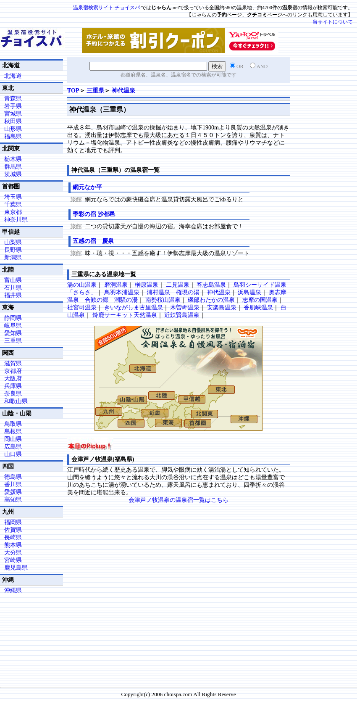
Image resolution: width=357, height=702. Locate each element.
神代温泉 (123, 90)
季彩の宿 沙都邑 (97, 214)
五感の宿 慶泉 (93, 241)
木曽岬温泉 (185, 307)
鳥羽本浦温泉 (121, 292)
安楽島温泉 (221, 307)
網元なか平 (87, 187)
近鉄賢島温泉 (182, 315)
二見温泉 (177, 285)
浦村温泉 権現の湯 (173, 292)
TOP (73, 90)
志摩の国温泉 (260, 300)
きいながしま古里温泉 (133, 307)
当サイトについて (332, 22)
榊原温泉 (146, 285)
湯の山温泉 (82, 285)
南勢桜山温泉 (163, 300)
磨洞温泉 (116, 285)
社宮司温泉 (82, 307)
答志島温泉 (211, 285)
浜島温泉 (249, 292)
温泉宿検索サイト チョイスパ (106, 8)
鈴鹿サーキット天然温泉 (124, 315)
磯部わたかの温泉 (211, 300)
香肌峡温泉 (258, 307)
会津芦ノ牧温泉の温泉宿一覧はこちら (178, 500)
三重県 (95, 90)
